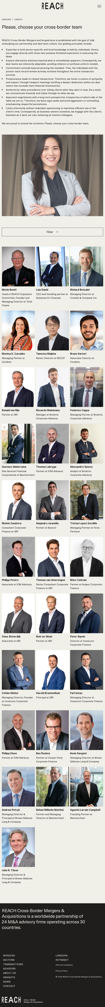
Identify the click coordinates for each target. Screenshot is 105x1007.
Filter (49, 232)
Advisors (6, 19)
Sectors (8, 959)
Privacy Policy (61, 970)
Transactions (13, 964)
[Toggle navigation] (99, 6)
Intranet (62, 959)
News (7, 981)
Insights (9, 977)
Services (9, 955)
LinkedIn (62, 955)
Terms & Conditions (64, 964)
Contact (9, 986)
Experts (18, 19)
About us (9, 972)
